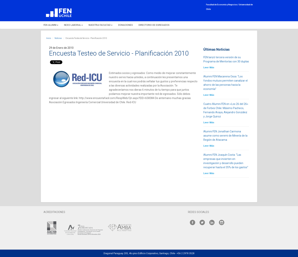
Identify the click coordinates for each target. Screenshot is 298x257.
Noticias (58, 38)
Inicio (48, 38)
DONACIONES (125, 25)
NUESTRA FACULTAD (101, 25)
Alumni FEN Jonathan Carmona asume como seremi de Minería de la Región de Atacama (225, 135)
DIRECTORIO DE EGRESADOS (154, 25)
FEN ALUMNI (51, 25)
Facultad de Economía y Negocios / (222, 5)
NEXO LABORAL (73, 25)
